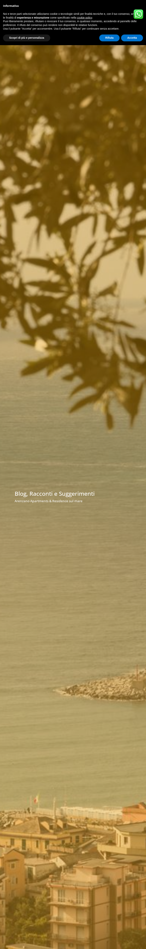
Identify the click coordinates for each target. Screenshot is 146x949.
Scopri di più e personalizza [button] (26, 37)
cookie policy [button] (84, 17)
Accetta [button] (132, 37)
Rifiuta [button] (109, 37)
